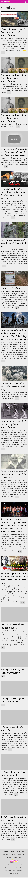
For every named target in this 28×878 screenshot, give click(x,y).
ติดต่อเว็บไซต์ (8, 870)
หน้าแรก (6, 851)
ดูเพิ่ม (2, 53)
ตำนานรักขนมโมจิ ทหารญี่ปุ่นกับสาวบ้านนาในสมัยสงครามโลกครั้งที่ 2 (13, 78)
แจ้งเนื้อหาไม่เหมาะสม (14, 873)
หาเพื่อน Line (6, 854)
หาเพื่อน (18, 851)
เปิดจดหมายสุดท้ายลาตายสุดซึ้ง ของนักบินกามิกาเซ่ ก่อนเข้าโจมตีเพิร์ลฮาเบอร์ (14, 474)
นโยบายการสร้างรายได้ (15, 867)
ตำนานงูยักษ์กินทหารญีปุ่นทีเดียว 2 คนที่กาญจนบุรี (12, 671)
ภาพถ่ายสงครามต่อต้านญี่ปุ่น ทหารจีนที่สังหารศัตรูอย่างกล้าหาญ (13, 386)
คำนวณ (9, 857)
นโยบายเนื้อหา (4, 867)
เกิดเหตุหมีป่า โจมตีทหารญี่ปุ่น (13, 288)
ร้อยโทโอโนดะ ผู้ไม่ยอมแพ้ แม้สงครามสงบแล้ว (13, 818)
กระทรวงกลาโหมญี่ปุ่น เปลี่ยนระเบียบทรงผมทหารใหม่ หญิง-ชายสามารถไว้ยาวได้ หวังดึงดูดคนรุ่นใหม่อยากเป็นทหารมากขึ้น (14, 335)
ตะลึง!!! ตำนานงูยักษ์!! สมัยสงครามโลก (12, 729)
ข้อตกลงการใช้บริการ (7, 865)
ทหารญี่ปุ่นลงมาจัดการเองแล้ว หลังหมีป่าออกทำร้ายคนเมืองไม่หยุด (14, 243)
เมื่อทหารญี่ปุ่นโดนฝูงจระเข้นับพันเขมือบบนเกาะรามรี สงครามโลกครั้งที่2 (13, 32)
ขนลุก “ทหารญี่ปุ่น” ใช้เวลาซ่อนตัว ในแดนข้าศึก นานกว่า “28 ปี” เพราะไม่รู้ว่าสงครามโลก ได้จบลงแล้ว (14, 578)
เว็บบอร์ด (12, 851)
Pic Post (13, 854)
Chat (23, 851)
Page (19, 857)
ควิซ (24, 854)
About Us (25, 867)
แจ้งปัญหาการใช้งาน (18, 870)
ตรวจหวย (19, 854)
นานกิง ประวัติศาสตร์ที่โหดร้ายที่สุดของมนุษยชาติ (14, 626)
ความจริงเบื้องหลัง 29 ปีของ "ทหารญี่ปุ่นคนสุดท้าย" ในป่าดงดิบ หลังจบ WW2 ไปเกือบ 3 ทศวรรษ (14, 194)
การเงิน (15, 857)
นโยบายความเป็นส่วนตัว (20, 865)
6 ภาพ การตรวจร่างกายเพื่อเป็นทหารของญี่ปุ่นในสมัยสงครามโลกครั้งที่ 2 (14, 424)
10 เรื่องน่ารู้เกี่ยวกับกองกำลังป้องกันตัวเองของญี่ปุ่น (13, 773)
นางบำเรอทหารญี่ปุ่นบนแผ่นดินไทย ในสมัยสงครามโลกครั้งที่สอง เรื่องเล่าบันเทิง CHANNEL (14, 152)
